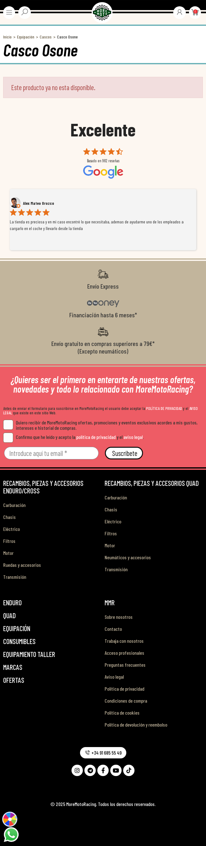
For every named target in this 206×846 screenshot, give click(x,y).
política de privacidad (96, 437)
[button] (103, 752)
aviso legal (133, 437)
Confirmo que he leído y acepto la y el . (73, 437)
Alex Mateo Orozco (38, 203)
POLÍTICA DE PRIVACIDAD (164, 408)
